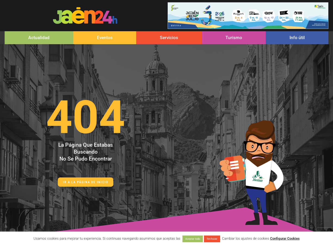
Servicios (169, 37)
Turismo (233, 37)
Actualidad (38, 37)
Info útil (297, 37)
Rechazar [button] (212, 238)
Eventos (105, 37)
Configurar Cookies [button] (285, 238)
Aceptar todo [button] (192, 238)
